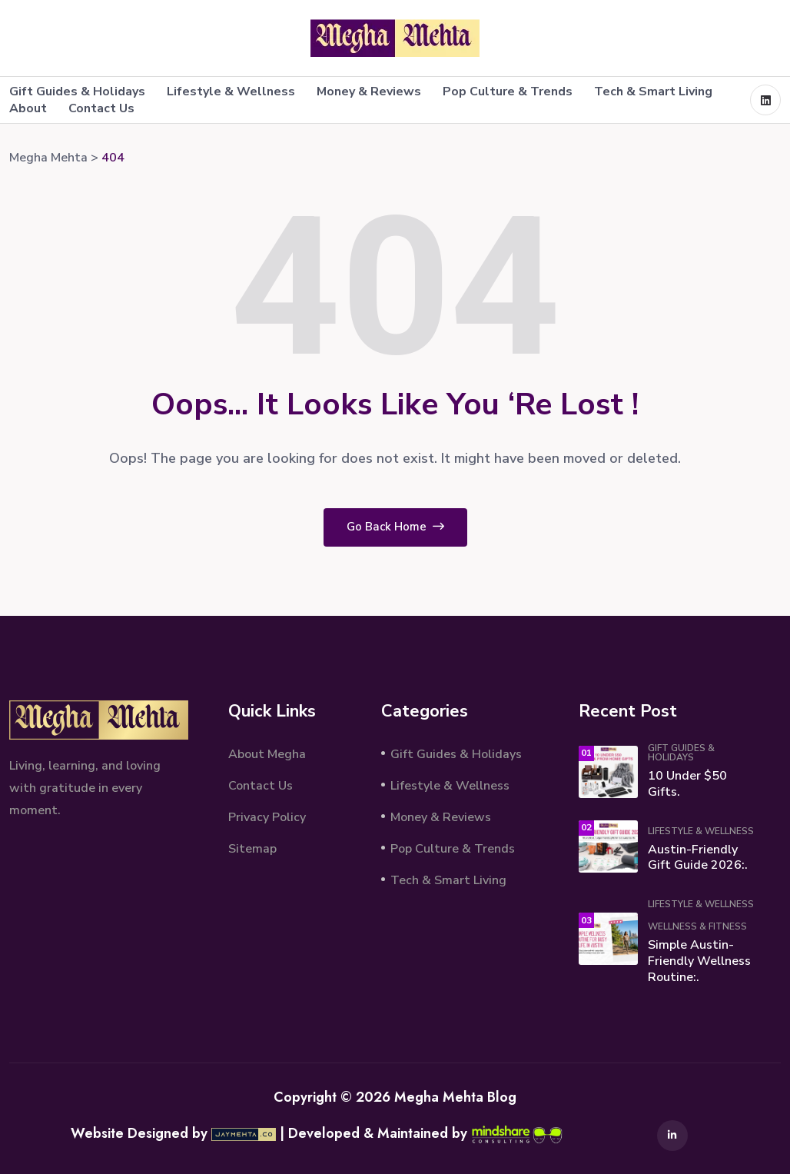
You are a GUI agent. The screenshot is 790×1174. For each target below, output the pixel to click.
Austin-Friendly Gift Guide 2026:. (698, 857)
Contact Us (101, 108)
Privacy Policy (267, 817)
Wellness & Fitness (697, 926)
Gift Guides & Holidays (77, 91)
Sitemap (252, 848)
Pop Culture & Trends (508, 91)
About (28, 108)
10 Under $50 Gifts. (687, 783)
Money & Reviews (369, 91)
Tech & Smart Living (653, 91)
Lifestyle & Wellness (231, 91)
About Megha (267, 754)
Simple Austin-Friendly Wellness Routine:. (699, 961)
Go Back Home (395, 526)
